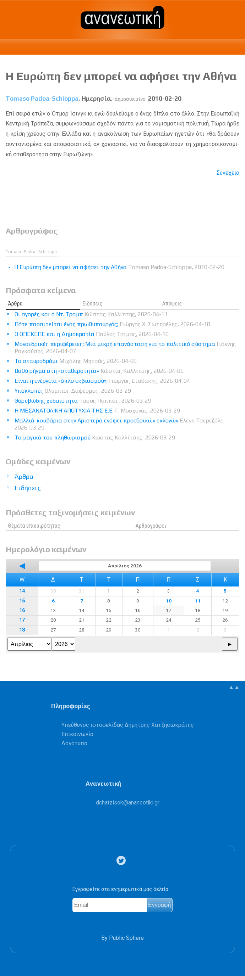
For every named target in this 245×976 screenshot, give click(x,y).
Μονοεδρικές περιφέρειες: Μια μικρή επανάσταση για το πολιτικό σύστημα (125, 347)
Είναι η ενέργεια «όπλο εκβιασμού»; (102, 380)
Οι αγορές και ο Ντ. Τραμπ (91, 314)
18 (22, 630)
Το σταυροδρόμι (76, 361)
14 (22, 591)
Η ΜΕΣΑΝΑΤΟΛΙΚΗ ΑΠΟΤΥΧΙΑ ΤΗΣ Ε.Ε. (97, 410)
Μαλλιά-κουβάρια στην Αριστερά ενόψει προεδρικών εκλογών (120, 424)
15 (22, 601)
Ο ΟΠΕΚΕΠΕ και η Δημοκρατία (92, 334)
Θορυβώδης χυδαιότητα (83, 400)
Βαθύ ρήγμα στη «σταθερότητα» (99, 371)
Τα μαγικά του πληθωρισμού (95, 437)
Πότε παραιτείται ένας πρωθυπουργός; (112, 324)
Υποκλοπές (73, 390)
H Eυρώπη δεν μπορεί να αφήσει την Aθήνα (121, 76)
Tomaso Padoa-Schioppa (42, 98)
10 (169, 601)
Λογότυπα (74, 743)
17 (22, 620)
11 (198, 601)
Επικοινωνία (77, 734)
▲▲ (234, 687)
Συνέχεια (228, 172)
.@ (127, 802)
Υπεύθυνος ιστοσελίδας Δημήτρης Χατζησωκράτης (127, 725)
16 (22, 610)
